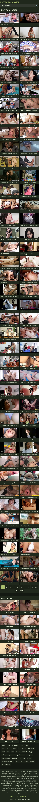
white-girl (4, 755)
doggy (30, 752)
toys (24, 758)
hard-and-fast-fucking (8, 761)
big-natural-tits (6, 764)
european (14, 748)
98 (32, 587)
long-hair (17, 755)
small (3, 752)
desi (12, 752)
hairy (8, 752)
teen (23, 755)
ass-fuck (18, 752)
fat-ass (29, 758)
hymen (26, 761)
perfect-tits (31, 748)
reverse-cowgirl (6, 758)
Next (21, 591)
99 (36, 587)
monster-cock (5, 748)
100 (17, 591)
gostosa (11, 755)
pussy (26, 745)
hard (8, 745)
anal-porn (29, 755)
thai (20, 758)
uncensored (15, 745)
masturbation (22, 748)
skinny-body (19, 761)
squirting (14, 758)
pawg (21, 745)
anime (3, 745)
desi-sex (32, 761)
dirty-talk (24, 752)
